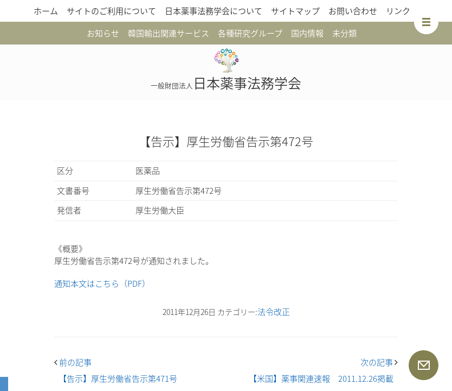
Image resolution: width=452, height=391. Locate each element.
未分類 (344, 33)
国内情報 (307, 33)
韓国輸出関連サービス (168, 33)
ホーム (46, 11)
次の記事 (379, 362)
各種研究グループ (250, 33)
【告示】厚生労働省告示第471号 (118, 378)
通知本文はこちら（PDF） (102, 283)
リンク (398, 11)
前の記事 (73, 362)
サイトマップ (295, 11)
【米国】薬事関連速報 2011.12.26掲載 (321, 378)
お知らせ (103, 33)
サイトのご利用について (111, 11)
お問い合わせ (352, 11)
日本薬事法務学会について (213, 11)
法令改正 (273, 312)
